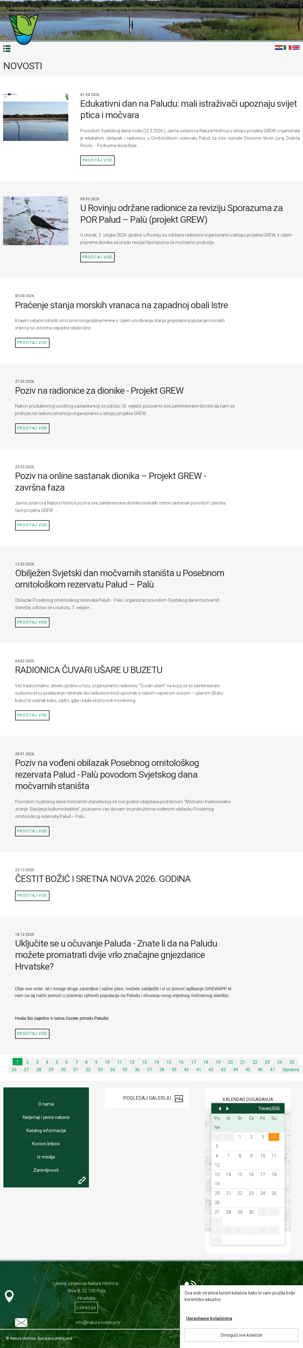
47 (272, 1069)
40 (186, 1069)
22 (255, 1062)
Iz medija (46, 1157)
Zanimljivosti (46, 1170)
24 (279, 1062)
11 (119, 1062)
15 (168, 1062)
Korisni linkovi (46, 1144)
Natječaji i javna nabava (46, 1117)
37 (149, 1069)
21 (242, 1062)
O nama (46, 1104)
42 (211, 1069)
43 (223, 1069)
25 (291, 1062)
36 (137, 1069)
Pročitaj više (97, 160)
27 (26, 1069)
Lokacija (86, 1307)
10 (107, 1062)
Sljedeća (290, 1069)
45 (247, 1069)
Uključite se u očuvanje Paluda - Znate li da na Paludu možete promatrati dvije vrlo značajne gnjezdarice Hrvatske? (116, 955)
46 (260, 1069)
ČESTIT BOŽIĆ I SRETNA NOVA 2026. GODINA (103, 878)
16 (181, 1062)
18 (205, 1062)
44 (235, 1069)
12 (132, 1062)
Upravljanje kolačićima (209, 1318)
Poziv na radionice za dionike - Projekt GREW (99, 390)
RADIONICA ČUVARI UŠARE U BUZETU (88, 669)
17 (193, 1062)
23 (267, 1062)
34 (112, 1069)
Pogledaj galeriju (147, 1098)
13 (144, 1062)
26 (14, 1069)
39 (174, 1069)
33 (100, 1069)
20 (230, 1062)
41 (198, 1069)
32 (88, 1069)
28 (38, 1069)
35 (124, 1069)
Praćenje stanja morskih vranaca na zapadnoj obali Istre (121, 305)
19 (218, 1062)
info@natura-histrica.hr (98, 1322)
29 (51, 1069)
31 (75, 1069)
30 (63, 1069)
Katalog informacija (46, 1130)
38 (161, 1069)
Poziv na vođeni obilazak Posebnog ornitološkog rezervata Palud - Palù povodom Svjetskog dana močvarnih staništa (107, 774)
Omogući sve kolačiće (241, 1335)
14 (156, 1062)
